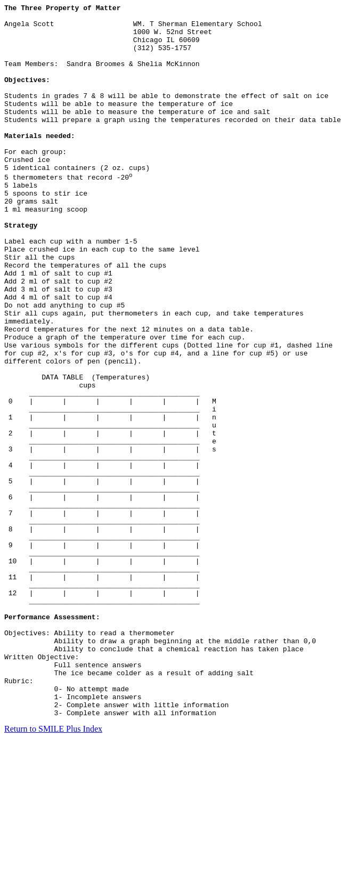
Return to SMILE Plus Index (53, 871)
